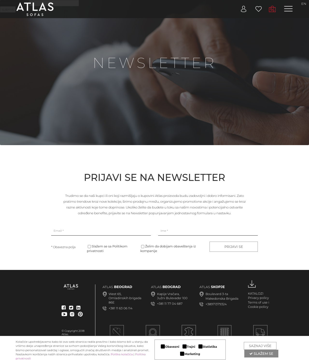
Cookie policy (258, 307)
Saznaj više (260, 346)
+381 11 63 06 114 (121, 308)
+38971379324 (216, 304)
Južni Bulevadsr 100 (172, 298)
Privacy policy (258, 298)
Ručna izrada (116, 335)
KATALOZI (255, 293)
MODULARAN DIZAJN (153, 335)
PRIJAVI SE (233, 247)
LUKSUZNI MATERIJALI (188, 335)
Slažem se (261, 353)
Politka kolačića (122, 354)
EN (303, 3)
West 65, (115, 294)
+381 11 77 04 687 (170, 303)
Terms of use (257, 302)
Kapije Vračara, (168, 294)
